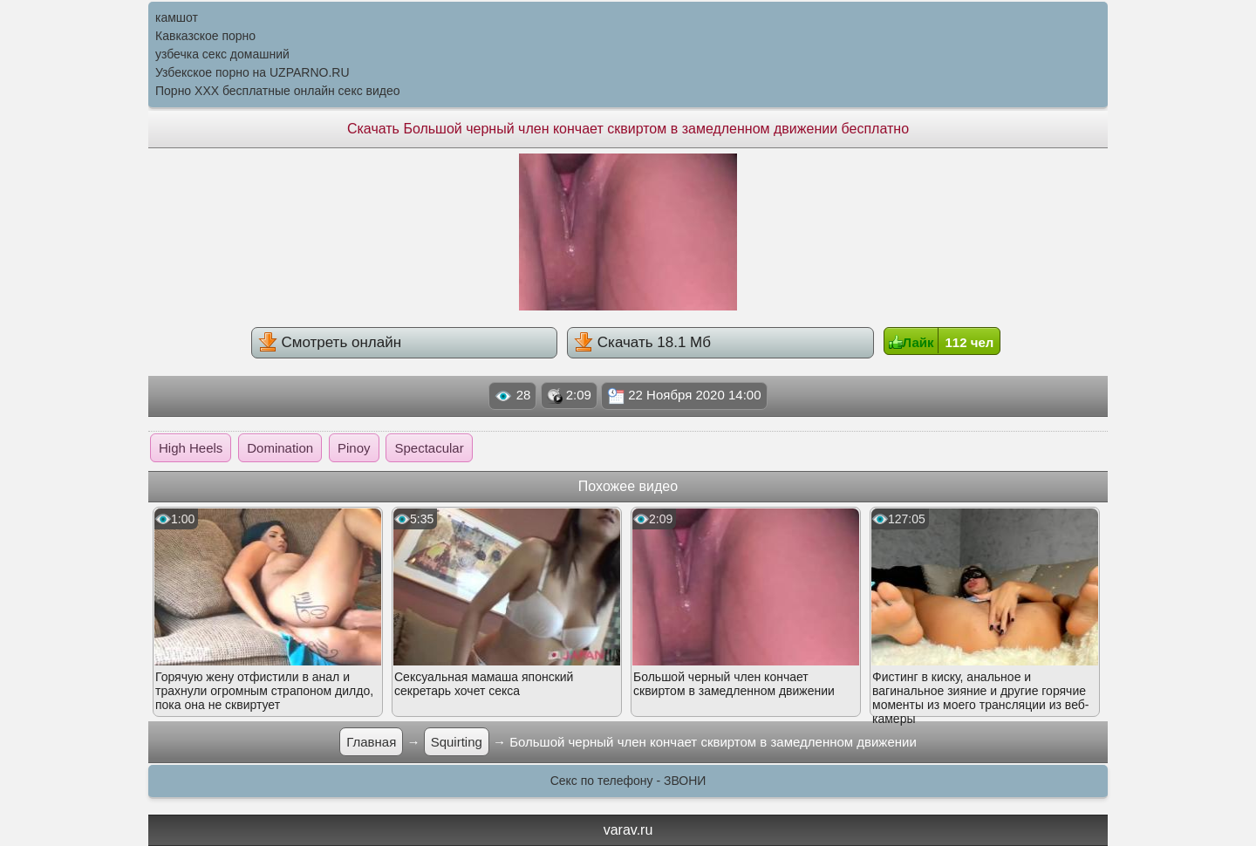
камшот (176, 17)
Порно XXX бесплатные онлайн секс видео (277, 91)
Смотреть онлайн (329, 341)
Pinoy (354, 447)
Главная (371, 741)
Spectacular (428, 447)
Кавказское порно (205, 36)
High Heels (190, 447)
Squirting (456, 741)
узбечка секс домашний (222, 54)
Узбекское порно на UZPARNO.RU (252, 72)
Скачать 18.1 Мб (642, 341)
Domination (280, 447)
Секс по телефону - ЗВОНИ (628, 781)
